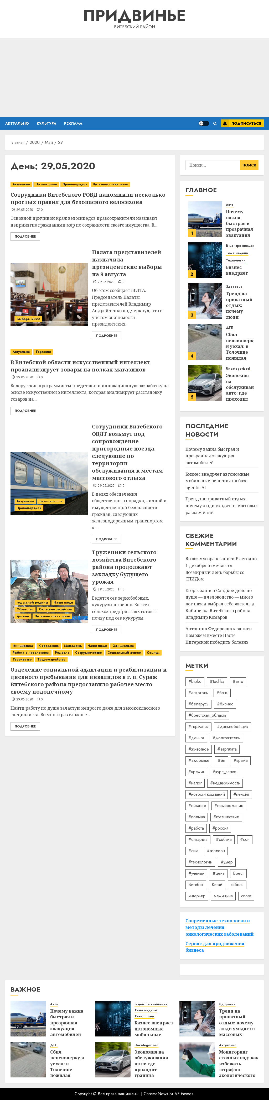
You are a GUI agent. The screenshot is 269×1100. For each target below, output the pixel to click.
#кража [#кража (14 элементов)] (241, 760)
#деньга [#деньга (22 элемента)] (196, 738)
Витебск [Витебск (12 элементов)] (195, 885)
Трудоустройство (51, 659)
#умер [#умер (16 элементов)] (227, 862)
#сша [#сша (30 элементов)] (193, 851)
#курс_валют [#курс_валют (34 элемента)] (224, 772)
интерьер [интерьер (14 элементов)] (196, 896)
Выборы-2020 (28, 319)
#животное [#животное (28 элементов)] (198, 749)
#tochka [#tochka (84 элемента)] (217, 681)
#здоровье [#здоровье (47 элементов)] (198, 760)
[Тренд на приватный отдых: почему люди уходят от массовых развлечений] (205, 301)
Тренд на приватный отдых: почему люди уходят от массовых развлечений (221, 505)
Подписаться (241, 123)
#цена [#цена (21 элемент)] (219, 873)
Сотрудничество (88, 652)
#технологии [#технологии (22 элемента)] (200, 862)
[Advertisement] (134, 77)
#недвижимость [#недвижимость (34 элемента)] (225, 783)
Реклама (73, 123)
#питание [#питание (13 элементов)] (197, 806)
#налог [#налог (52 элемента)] (195, 783)
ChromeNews (156, 1094)
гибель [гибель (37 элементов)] (237, 885)
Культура (46, 123)
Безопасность (51, 501)
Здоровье (234, 287)
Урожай (23, 616)
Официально (123, 645)
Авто (230, 205)
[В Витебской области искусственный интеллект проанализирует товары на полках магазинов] (90, 352)
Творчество (22, 659)
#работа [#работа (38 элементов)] (196, 828)
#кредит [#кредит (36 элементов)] (196, 772)
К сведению (49, 645)
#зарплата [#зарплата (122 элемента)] (227, 749)
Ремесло (62, 652)
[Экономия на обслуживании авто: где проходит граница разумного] (205, 383)
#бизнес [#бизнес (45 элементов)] (225, 704)
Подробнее (25, 236)
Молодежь (73, 645)
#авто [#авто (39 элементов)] (238, 681)
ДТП (229, 328)
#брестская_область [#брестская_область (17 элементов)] (207, 715)
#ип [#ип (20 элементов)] (221, 760)
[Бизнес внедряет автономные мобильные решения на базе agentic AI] (205, 260)
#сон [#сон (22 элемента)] (245, 839)
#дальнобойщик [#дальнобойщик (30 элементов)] (232, 727)
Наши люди (63, 602)
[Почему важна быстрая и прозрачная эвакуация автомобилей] (205, 219)
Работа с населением (31, 652)
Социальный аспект (124, 652)
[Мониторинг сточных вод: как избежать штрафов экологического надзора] (197, 1059)
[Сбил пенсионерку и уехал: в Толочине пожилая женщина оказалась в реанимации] (205, 342)
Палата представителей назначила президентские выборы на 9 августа (127, 263)
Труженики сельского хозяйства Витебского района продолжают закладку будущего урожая (124, 567)
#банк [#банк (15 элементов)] (222, 693)
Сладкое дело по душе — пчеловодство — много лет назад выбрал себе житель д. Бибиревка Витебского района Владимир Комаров (220, 604)
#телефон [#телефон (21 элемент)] (216, 851)
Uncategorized (238, 368)
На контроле (46, 184)
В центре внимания (242, 246)
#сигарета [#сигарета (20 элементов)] (198, 839)
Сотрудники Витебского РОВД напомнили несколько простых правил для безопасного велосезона (88, 198)
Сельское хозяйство (55, 609)
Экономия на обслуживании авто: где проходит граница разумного (243, 393)
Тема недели (237, 253)
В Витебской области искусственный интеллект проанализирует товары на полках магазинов (80, 366)
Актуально (17, 123)
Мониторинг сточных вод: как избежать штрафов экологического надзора (238, 1066)
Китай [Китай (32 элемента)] (217, 885)
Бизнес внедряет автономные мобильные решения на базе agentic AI (217, 480)
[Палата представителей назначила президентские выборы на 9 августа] (49, 294)
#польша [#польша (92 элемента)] (196, 817)
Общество (25, 609)
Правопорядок (75, 184)
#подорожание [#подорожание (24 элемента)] (228, 806)
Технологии (236, 260)
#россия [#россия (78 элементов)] (220, 828)
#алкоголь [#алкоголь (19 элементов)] (198, 693)
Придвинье (134, 15)
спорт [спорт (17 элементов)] (246, 896)
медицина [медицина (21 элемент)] (223, 896)
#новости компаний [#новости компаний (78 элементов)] (206, 794)
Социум (153, 652)
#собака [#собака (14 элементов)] (224, 839)
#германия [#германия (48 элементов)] (198, 727)
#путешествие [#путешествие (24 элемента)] (226, 817)
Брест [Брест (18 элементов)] (238, 873)
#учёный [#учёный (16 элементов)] (196, 873)
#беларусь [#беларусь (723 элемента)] (198, 704)
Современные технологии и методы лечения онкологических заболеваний (219, 927)
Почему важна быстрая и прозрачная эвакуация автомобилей (241, 226)
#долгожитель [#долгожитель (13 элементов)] (226, 738)
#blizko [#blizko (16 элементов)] (194, 681)
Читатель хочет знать (110, 184)
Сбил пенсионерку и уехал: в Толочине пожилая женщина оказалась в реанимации (241, 355)
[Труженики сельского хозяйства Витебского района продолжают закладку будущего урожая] (49, 591)
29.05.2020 (24, 210)
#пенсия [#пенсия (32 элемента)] (241, 794)
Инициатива (23, 645)
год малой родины (32, 602)
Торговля (43, 351)
